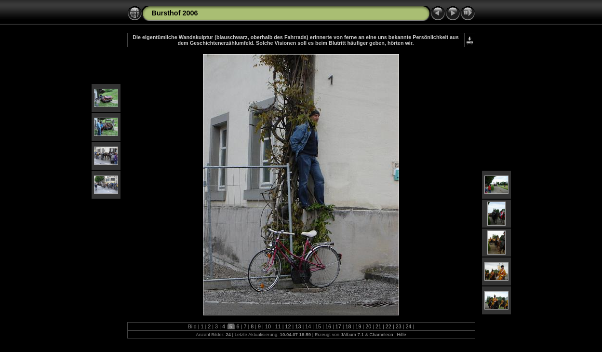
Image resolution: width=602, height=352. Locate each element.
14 (308, 326)
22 (388, 326)
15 (318, 326)
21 (378, 326)
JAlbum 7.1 (352, 334)
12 (288, 326)
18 (348, 326)
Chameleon (381, 334)
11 (278, 326)
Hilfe (401, 334)
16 (328, 326)
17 (338, 326)
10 (268, 326)
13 (298, 326)
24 (408, 326)
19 (358, 326)
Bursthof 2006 (175, 13)
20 (368, 326)
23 (398, 326)
